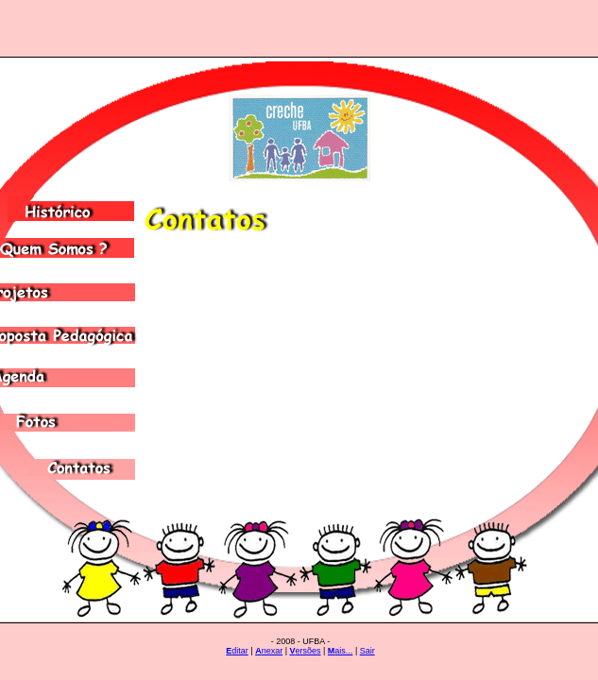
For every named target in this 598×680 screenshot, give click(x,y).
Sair (367, 650)
